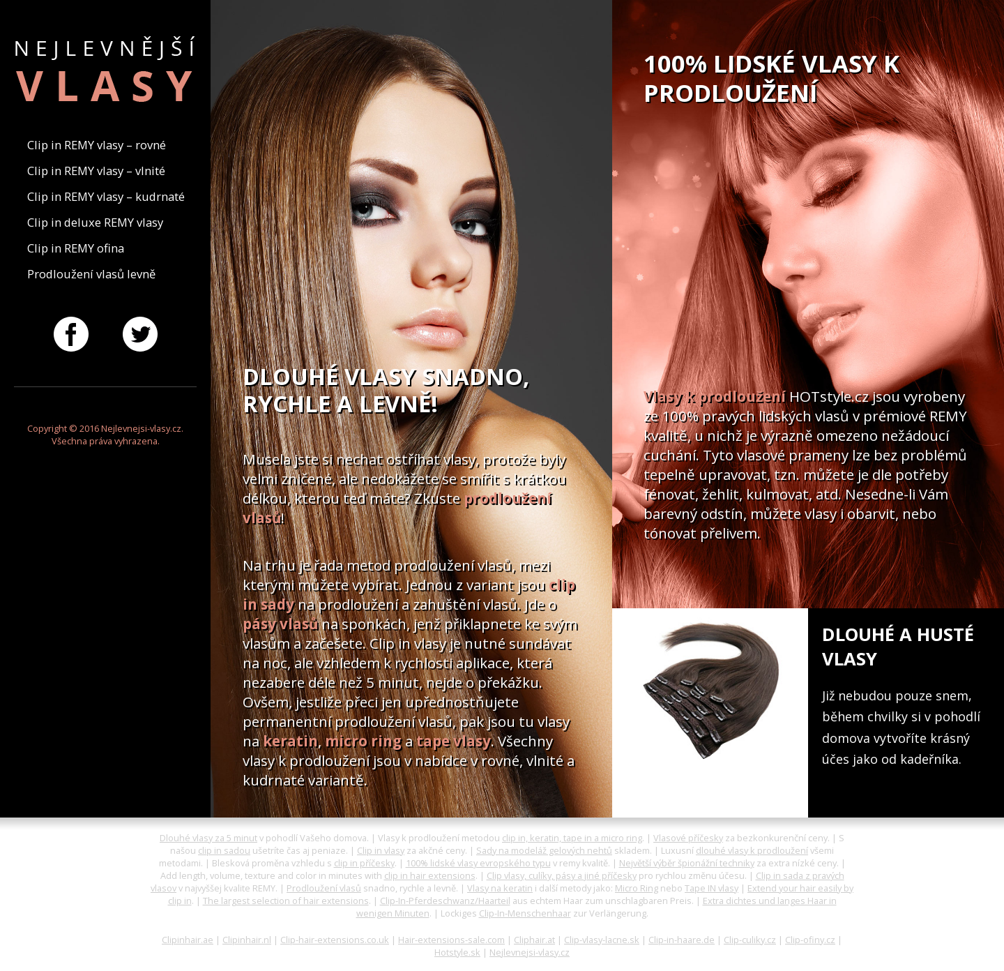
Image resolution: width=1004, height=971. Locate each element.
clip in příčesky (364, 863)
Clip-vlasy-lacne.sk (601, 939)
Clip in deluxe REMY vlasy (95, 222)
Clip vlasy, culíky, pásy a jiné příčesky (562, 875)
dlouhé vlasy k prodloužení (752, 850)
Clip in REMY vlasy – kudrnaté (106, 196)
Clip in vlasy (380, 850)
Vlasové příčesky (688, 837)
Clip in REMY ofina (75, 248)
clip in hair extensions (430, 875)
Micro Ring (636, 888)
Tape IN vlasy (711, 888)
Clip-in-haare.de (681, 939)
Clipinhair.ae (187, 939)
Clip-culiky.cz (750, 939)
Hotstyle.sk (457, 952)
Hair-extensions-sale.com (451, 939)
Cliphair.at (534, 939)
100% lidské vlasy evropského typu (478, 863)
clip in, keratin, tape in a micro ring (572, 837)
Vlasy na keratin (500, 888)
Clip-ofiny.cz (810, 939)
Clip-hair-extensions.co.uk (334, 939)
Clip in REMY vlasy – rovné (96, 145)
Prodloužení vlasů (324, 888)
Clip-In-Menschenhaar (525, 913)
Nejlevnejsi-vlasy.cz (529, 952)
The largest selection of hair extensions (286, 900)
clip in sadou (224, 850)
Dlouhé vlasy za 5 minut (208, 837)
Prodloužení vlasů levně (91, 274)
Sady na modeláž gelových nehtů (544, 850)
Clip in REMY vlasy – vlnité (96, 171)
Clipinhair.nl (246, 939)
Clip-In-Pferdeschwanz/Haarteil (445, 900)
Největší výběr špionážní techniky (686, 863)
